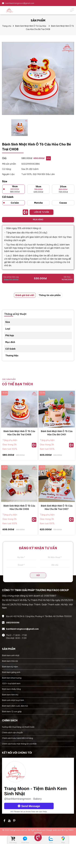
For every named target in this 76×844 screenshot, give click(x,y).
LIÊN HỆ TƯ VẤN (41, 212)
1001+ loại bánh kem (11, 683)
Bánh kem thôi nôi (10, 661)
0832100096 (12, 622)
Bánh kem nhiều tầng (11, 689)
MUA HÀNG (38, 219)
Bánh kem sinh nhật (10, 655)
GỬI (38, 575)
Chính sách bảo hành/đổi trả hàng (17, 738)
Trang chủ (6, 26)
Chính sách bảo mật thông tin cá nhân (19, 744)
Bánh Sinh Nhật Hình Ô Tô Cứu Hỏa (30, 26)
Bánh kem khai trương (11, 678)
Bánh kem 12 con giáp (12, 711)
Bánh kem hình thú (10, 694)
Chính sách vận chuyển (12, 732)
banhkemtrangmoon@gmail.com (19, 3)
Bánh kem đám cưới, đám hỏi (15, 706)
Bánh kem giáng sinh (11, 672)
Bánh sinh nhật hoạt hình (13, 700)
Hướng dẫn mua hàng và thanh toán (18, 727)
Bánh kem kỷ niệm (10, 666)
